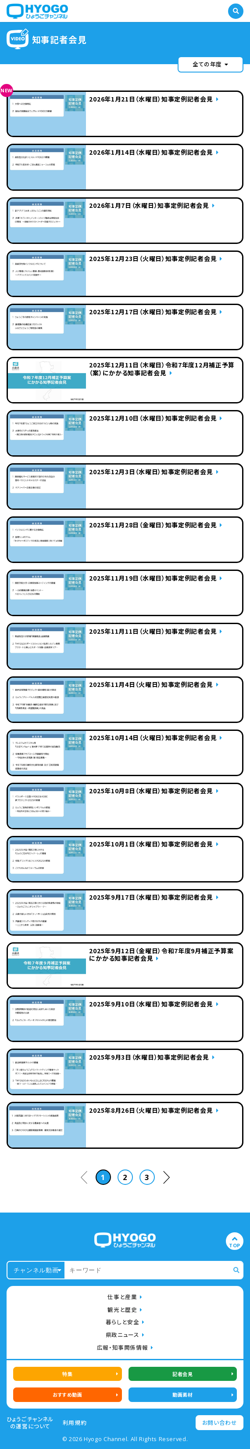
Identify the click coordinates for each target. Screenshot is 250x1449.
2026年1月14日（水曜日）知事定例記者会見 (151, 152)
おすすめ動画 (67, 1394)
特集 (67, 1373)
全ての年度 (211, 64)
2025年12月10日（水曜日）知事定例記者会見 (153, 418)
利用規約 (75, 1422)
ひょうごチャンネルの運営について (30, 1423)
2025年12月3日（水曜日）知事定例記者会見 (151, 472)
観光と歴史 (122, 1309)
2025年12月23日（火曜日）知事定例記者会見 (153, 259)
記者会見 (182, 1373)
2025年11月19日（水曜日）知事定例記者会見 (153, 578)
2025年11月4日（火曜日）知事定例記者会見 (151, 685)
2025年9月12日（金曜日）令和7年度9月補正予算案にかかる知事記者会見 (161, 955)
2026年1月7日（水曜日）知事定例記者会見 (149, 206)
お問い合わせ (219, 1422)
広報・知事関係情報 (122, 1347)
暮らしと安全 (122, 1322)
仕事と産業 (122, 1297)
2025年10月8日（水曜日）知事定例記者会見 (151, 791)
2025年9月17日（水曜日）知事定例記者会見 (151, 897)
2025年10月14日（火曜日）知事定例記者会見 (153, 738)
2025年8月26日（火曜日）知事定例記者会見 (151, 1111)
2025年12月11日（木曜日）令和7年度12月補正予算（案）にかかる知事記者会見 (162, 369)
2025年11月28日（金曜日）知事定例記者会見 (153, 525)
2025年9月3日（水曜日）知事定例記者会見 (149, 1057)
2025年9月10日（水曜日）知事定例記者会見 (151, 1004)
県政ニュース (122, 1334)
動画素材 (182, 1394)
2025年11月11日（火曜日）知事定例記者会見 (153, 632)
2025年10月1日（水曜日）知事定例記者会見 (151, 844)
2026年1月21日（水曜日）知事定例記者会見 (151, 99)
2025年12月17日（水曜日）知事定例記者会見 (153, 312)
